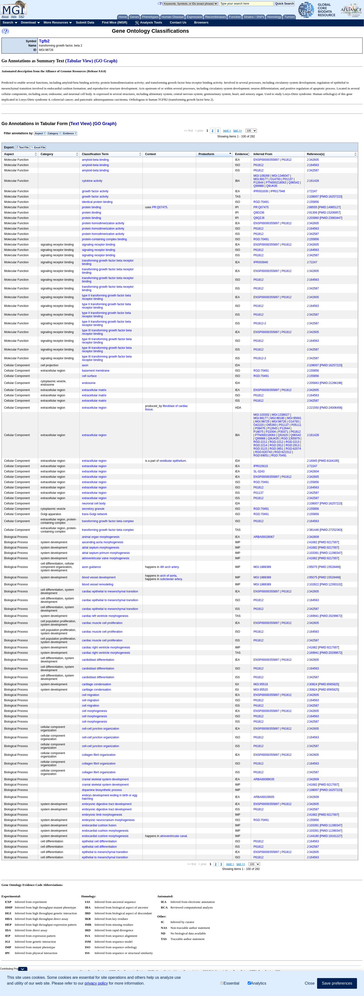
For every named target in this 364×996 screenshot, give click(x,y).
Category (54, 133)
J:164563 (313, 165)
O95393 (271, 425)
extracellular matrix (94, 390)
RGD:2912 (276, 445)
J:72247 (312, 191)
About (5, 16)
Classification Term (95, 154)
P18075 (258, 431)
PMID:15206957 (329, 212)
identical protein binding (97, 202)
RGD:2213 (292, 442)
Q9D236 (258, 212)
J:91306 (312, 212)
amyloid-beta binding (95, 159)
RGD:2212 (276, 442)
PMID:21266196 (331, 383)
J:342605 (313, 159)
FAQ (21, 16)
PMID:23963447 (331, 218)
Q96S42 (294, 182)
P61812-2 (259, 323)
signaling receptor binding (98, 244)
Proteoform (206, 154)
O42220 (258, 425)
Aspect (40, 133)
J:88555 (312, 207)
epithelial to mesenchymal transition (105, 852)
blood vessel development (99, 577)
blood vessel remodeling (97, 584)
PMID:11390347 (331, 553)
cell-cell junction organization (100, 728)
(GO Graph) (106, 60)
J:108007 (313, 196)
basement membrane (95, 370)
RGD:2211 (260, 442)
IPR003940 (260, 262)
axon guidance (91, 567)
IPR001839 (260, 191)
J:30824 (312, 684)
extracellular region (94, 407)
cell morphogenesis (94, 711)
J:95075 (312, 567)
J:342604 (313, 471)
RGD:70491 (261, 202)
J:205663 (313, 383)
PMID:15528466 (329, 567)
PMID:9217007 (328, 542)
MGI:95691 (294, 418)
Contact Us (178, 22)
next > (227, 130)
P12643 (272, 428)
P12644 (258, 182)
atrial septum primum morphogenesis (106, 553)
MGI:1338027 (281, 414)
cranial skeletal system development (105, 779)
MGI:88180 (277, 418)
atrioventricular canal (173, 836)
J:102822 (313, 584)
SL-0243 (258, 471)
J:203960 (313, 218)
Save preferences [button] (337, 983)
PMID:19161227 (331, 836)
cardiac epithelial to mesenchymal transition (110, 591)
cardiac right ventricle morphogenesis (106, 647)
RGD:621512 (282, 452)
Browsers (201, 22)
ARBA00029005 (263, 797)
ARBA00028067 (263, 537)
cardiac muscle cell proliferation (102, 623)
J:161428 (313, 181)
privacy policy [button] (96, 983)
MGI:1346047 (281, 175)
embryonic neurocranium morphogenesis (108, 820)
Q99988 (258, 186)
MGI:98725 (262, 421)
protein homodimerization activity (103, 223)
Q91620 (283, 435)
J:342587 (313, 170)
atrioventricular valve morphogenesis (105, 558)
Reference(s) (316, 154)
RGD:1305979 (290, 438)
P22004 (271, 431)
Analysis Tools (148, 23)
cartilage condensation (96, 684)
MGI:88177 (260, 179)
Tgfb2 (44, 41)
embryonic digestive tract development (107, 804)
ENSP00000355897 (266, 159)
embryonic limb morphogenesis (102, 814)
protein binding (91, 207)
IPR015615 (260, 466)
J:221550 (313, 407)
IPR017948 (277, 191)
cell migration (90, 695)
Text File (22, 147)
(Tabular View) (79, 60)
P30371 (283, 431)
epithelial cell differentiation (99, 841)
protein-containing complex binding (104, 239)
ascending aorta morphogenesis (102, 542)
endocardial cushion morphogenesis (105, 830)
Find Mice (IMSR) (114, 22)
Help (13, 16)
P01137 (288, 179)
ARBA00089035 (263, 779)
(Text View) (80, 123)
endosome (89, 383)
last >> (237, 130)
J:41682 (312, 542)
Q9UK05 (271, 186)
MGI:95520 (260, 689)
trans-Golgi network (94, 514)
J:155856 (313, 202)
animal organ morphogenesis (100, 537)
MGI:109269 (261, 175)
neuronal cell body (93, 503)
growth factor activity (95, 191)
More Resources (56, 22)
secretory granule (93, 508)
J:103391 (313, 553)
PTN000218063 (276, 182)
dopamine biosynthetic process (102, 790)
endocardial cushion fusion (99, 825)
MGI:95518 (260, 684)
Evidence (69, 133)
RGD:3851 (276, 448)
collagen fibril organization (99, 755)
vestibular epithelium (172, 460)
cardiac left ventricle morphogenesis (105, 616)
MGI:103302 (261, 414)
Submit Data (85, 22)
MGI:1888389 (262, 567)
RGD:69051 (261, 455)
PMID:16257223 (331, 196)
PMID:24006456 (331, 407)
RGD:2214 (260, 445)
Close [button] (310, 983)
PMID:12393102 (331, 584)
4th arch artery (169, 567)
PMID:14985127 (329, 207)
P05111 (296, 425)
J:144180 (313, 836)
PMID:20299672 (331, 616)
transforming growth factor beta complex (108, 521)
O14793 (275, 179)
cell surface (89, 376)
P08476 (260, 428)
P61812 (286, 159)
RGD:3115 (260, 448)
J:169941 (313, 616)
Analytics (257, 983)
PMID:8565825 (328, 684)
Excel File (38, 147)
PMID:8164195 (328, 460)
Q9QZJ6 (258, 218)
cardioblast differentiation (98, 659)
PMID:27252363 (331, 530)
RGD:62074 (293, 448)
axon (85, 365)
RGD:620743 (263, 452)
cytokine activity (92, 181)
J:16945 (312, 460)
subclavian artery (171, 579)
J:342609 (313, 537)
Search (8, 22)
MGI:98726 (279, 421)
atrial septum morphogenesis (100, 547)
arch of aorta (168, 575)
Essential (229, 983)
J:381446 (313, 530)
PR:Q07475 (159, 207)
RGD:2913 (292, 445)
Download (28, 22)
